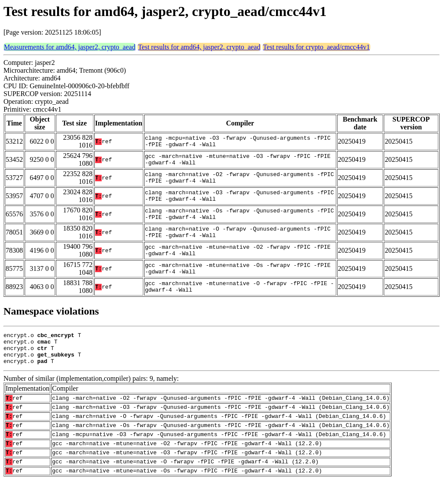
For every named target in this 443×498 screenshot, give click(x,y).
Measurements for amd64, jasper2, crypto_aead (69, 47)
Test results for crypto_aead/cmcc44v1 (316, 47)
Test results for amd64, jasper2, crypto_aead (199, 47)
